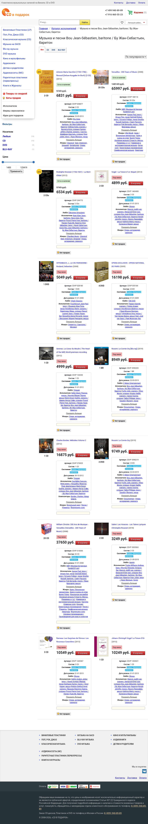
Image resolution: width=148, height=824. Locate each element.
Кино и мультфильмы (14, 58)
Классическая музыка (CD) (17, 39)
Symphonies (74, 145)
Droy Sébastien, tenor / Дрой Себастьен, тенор (73, 225)
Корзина (140, 12)
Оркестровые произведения (131, 148)
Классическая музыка (53, 744)
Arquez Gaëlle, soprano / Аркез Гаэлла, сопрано (128, 396)
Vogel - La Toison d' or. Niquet (124, 172)
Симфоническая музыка (124, 150)
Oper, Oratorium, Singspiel (70, 239)
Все (42, 50)
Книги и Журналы (12, 85)
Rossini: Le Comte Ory (121, 440)
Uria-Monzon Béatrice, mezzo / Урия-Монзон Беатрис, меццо (130, 311)
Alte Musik (129, 133)
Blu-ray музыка (10, 49)
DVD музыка (9, 53)
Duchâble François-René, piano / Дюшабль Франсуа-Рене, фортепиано (74, 483)
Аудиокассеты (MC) (13, 72)
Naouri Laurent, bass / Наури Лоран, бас (73, 313)
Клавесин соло (69, 604)
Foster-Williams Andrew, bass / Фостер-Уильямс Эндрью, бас (130, 567)
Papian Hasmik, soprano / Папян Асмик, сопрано (127, 306)
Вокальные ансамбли (79, 595)
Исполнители (10, 106)
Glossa (132, 206)
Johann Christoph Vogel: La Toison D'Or (128, 638)
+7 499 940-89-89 (114, 10)
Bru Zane (76, 119)
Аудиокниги (9, 63)
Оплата (141, 3)
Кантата (85, 602)
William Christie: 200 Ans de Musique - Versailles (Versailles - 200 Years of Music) (72, 527)
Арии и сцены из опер (79, 592)
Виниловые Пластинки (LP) (17, 30)
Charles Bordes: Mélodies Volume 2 (71, 440)
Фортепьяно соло (78, 508)
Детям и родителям (13, 68)
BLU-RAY (61, 50)
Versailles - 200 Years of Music (125, 72)
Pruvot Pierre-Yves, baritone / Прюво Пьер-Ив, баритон (74, 402)
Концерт (80, 604)
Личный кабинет (135, 23)
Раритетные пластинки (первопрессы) (15, 79)
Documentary (129, 407)
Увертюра (139, 150)
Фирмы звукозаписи (13, 110)
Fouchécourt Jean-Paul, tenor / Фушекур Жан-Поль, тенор (74, 306)
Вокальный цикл (73, 505)
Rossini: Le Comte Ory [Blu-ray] (125, 349)
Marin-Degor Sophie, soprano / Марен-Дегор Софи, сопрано (73, 488)
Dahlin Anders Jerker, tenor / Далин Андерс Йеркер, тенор (73, 681)
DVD (53, 50)
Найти (85, 22)
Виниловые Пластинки (53, 735)
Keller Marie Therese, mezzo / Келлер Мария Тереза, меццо (73, 395)
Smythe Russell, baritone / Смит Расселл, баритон (129, 122)
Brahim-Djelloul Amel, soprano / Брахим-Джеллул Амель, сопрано (73, 689)
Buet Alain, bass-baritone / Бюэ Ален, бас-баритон (72, 218)
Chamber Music (73, 236)
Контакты (118, 3)
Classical (70, 143)
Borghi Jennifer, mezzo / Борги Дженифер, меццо (129, 219)
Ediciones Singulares (77, 213)
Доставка (130, 3)
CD (48, 50)
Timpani (77, 390)
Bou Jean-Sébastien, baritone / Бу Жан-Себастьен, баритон (74, 124)
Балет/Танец (135, 138)
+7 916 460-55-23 (114, 14)
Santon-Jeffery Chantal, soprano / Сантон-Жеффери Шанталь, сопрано (73, 131)
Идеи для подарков (13, 115)
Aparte (132, 562)
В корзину (80, 96)
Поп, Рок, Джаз (49, 740)
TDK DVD (131, 301)
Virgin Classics (76, 301)
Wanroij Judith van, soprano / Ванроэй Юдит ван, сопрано (128, 211)
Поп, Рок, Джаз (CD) (13, 34)
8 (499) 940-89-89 (113, 813)
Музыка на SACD (12, 44)
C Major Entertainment (131, 383)
